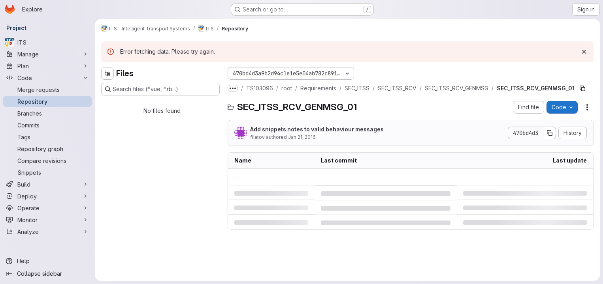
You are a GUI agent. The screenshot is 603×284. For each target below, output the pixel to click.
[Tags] (47, 136)
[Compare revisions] (47, 160)
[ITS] (47, 42)
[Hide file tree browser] (107, 73)
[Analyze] (47, 231)
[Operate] (47, 207)
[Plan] (47, 65)
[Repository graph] (47, 148)
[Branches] (47, 113)
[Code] (47, 77)
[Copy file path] (582, 88)
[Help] (47, 261)
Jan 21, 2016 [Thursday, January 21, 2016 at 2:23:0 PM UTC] (302, 137)
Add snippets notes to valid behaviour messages (317, 129)
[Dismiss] (584, 51)
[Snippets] (47, 172)
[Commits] (47, 125)
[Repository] (47, 101)
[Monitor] (47, 219)
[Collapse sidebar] (47, 273)
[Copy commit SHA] (549, 133)
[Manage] (47, 54)
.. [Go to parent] (235, 177)
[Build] (47, 184)
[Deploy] (47, 196)
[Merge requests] (47, 89)
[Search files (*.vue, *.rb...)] (160, 89)
